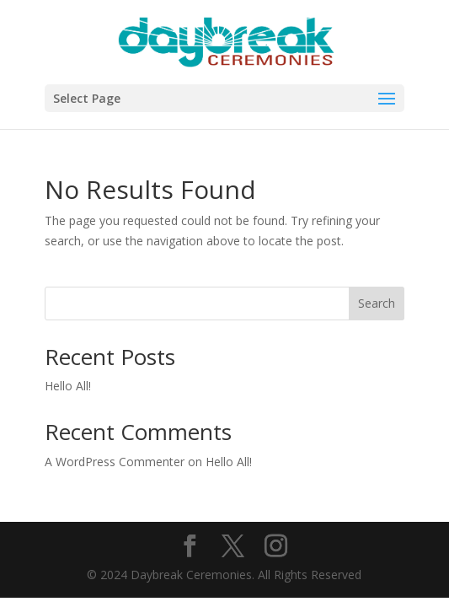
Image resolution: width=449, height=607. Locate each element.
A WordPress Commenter (114, 462)
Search (376, 303)
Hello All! (68, 386)
